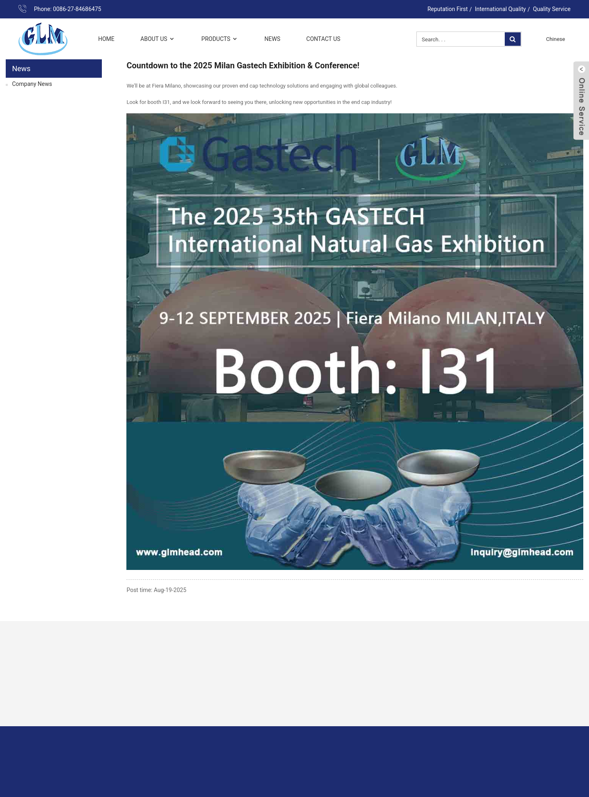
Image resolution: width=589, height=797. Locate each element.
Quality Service (552, 9)
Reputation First (447, 9)
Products (219, 39)
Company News (32, 84)
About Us (157, 39)
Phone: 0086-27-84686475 (67, 9)
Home (106, 39)
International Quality (500, 9)
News (273, 39)
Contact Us (323, 39)
